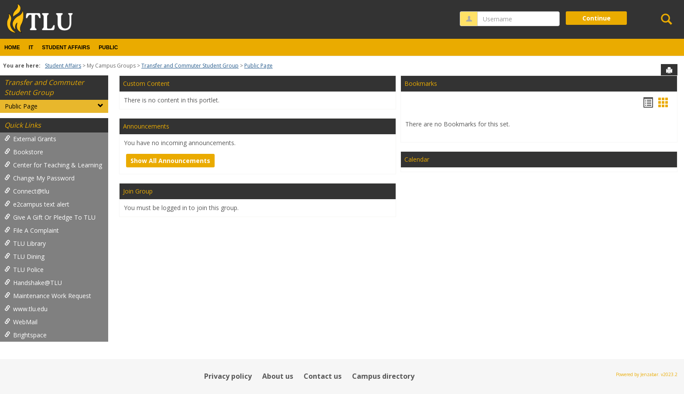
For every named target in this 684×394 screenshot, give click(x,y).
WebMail (21, 322)
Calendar (416, 159)
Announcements (146, 126)
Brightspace (25, 335)
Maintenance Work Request (47, 296)
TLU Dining (24, 256)
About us (277, 376)
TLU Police (24, 269)
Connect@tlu (26, 191)
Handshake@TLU (33, 283)
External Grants (30, 139)
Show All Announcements (170, 160)
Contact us (323, 376)
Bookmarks (420, 83)
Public (108, 47)
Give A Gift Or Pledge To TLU (50, 217)
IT (31, 47)
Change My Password (39, 178)
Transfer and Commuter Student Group (190, 65)
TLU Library (25, 243)
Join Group (138, 191)
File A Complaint (31, 230)
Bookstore (23, 152)
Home (12, 47)
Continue (596, 18)
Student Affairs (66, 47)
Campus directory (383, 376)
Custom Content (146, 83)
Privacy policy (228, 376)
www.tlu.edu (26, 309)
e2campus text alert (36, 204)
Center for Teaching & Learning (53, 165)
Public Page (258, 65)
